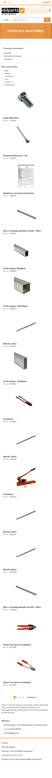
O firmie (5, 743)
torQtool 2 (9, 82)
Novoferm (9, 76)
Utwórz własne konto (37, 10)
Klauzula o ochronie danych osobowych (17, 751)
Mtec (7, 70)
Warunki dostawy (8, 747)
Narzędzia (7, 53)
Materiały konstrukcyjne (12, 56)
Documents (8, 59)
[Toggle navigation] (5, 20)
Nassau (8, 73)
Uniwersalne (10, 85)
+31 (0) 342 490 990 (12, 729)
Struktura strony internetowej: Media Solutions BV (21, 759)
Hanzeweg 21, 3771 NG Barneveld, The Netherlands (25, 725)
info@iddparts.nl (11, 733)
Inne (6, 79)
